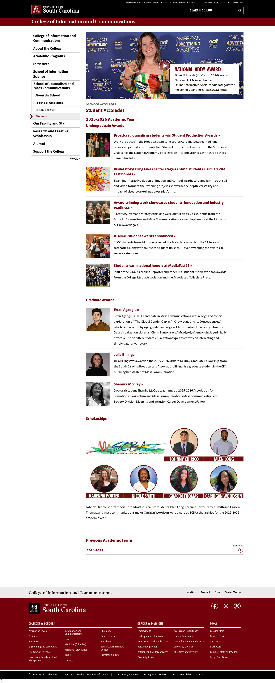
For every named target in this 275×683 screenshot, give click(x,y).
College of (83, 21)
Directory (226, 3)
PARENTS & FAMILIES (187, 3)
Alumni (39, 144)
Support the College (49, 152)
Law (67, 639)
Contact (205, 592)
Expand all (238, 545)
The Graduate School (39, 652)
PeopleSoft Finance (220, 657)
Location (191, 592)
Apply (235, 3)
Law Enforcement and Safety (189, 642)
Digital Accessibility (181, 675)
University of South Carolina (45, 675)
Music (68, 655)
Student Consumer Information (93, 675)
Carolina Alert (217, 631)
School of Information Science (50, 74)
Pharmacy (106, 631)
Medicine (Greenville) (76, 650)
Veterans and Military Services (153, 652)
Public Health (108, 636)
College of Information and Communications (54, 38)
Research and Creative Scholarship (50, 134)
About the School (47, 95)
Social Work (107, 642)
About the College (47, 49)
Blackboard (215, 647)
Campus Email (217, 636)
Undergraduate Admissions (151, 636)
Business (33, 636)
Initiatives (41, 64)
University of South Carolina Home (55, 10)
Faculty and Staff (46, 110)
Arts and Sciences (38, 631)
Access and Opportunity (186, 631)
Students (41, 116)
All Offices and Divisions (186, 652)
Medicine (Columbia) (75, 644)
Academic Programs (49, 56)
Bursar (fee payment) (148, 647)
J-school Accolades (50, 102)
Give (242, 3)
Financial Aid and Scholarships (153, 642)
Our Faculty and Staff (50, 123)
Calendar (207, 3)
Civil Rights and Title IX (154, 675)
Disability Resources (148, 657)
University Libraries (183, 647)
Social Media (233, 592)
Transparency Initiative (126, 675)
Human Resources (183, 636)
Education (34, 642)
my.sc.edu (215, 642)
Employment (144, 631)
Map (216, 3)
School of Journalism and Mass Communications (54, 86)
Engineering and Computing (43, 647)
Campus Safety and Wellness (224, 652)
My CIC (74, 159)
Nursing (69, 660)
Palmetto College (110, 655)
